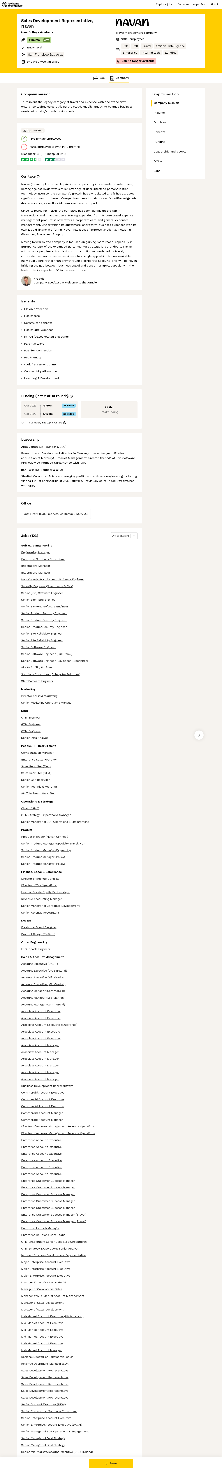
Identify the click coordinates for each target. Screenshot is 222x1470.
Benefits (159, 132)
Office (158, 161)
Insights (159, 112)
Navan (27, 26)
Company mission (165, 103)
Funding (159, 141)
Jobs (157, 171)
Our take (160, 122)
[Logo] (12, 4)
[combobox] (112, 536)
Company (119, 78)
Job (99, 78)
